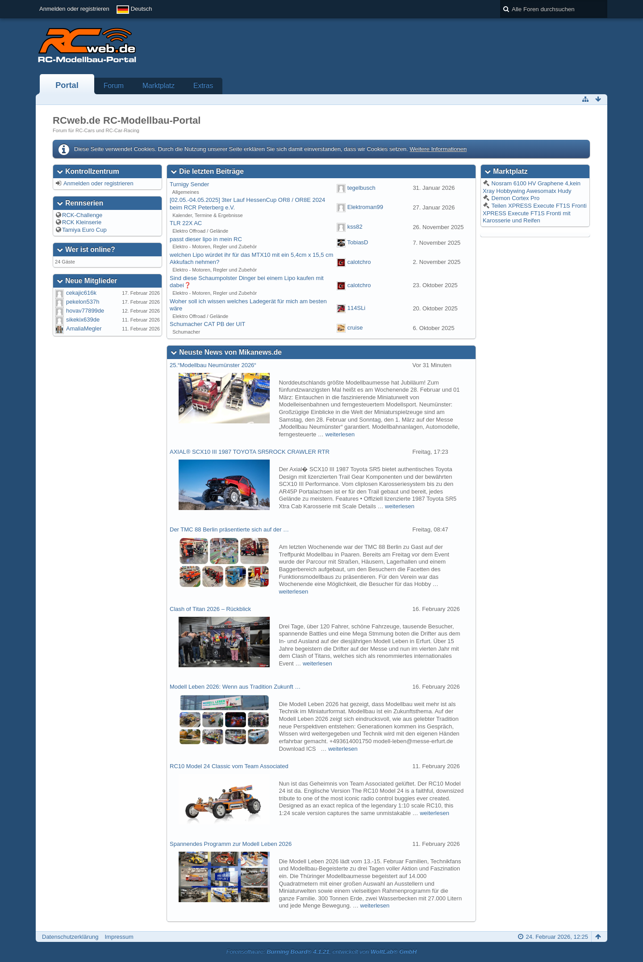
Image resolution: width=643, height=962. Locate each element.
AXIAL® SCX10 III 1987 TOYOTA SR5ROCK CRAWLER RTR (250, 451)
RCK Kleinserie (81, 222)
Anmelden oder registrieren (74, 8)
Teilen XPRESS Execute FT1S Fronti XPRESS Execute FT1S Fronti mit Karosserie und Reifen (535, 213)
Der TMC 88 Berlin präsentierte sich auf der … (229, 529)
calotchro (359, 262)
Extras (203, 85)
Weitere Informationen (438, 149)
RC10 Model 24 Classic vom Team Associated (229, 766)
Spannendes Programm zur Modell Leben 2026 (231, 844)
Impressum (118, 936)
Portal (67, 85)
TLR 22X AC (186, 223)
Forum (114, 85)
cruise (355, 327)
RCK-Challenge (82, 215)
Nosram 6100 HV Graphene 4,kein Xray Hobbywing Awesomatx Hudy (531, 187)
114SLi (356, 308)
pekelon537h (82, 301)
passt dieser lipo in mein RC (206, 239)
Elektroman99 (365, 207)
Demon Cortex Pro (514, 198)
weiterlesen (340, 434)
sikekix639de (83, 319)
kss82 (355, 226)
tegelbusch (361, 187)
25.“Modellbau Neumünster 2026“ (213, 365)
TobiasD (357, 242)
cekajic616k (81, 292)
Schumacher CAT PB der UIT (207, 324)
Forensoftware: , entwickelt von (321, 951)
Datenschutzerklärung (70, 936)
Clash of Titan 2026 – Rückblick (210, 609)
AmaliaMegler (83, 328)
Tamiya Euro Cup (84, 229)
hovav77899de (85, 310)
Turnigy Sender (189, 184)
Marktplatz (158, 85)
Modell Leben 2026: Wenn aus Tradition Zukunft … (235, 686)
